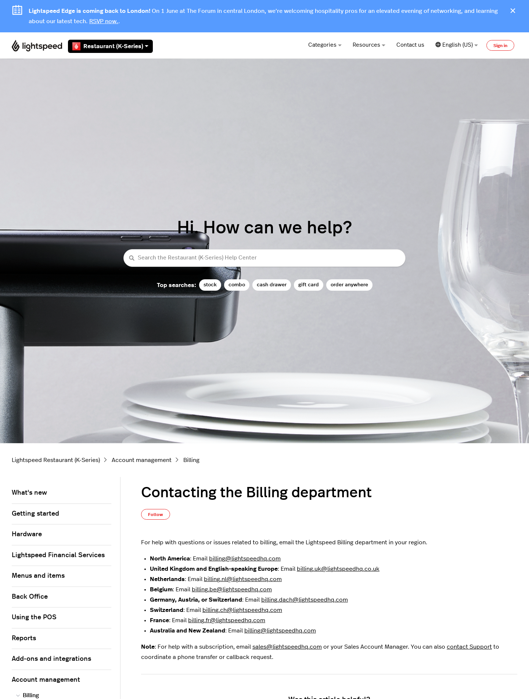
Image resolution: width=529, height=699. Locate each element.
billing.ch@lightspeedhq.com (242, 610)
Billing (191, 460)
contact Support (469, 647)
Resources (369, 45)
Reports (24, 638)
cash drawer (272, 284)
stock (210, 284)
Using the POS (34, 617)
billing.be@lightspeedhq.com (232, 589)
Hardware (27, 534)
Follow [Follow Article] (155, 514)
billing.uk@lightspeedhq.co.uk (338, 569)
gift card (308, 284)
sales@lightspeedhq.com (287, 647)
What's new (29, 493)
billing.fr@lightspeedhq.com (226, 620)
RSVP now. (103, 21)
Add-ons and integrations (51, 659)
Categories (325, 45)
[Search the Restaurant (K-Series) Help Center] (264, 258)
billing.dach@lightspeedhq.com (304, 600)
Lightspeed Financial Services (58, 555)
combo (236, 284)
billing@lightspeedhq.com (245, 559)
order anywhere (349, 284)
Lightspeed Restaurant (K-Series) (56, 460)
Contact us (410, 45)
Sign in (500, 45)
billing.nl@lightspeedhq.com (243, 579)
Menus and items (38, 576)
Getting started (35, 513)
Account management (142, 460)
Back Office (30, 597)
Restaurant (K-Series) (110, 46)
